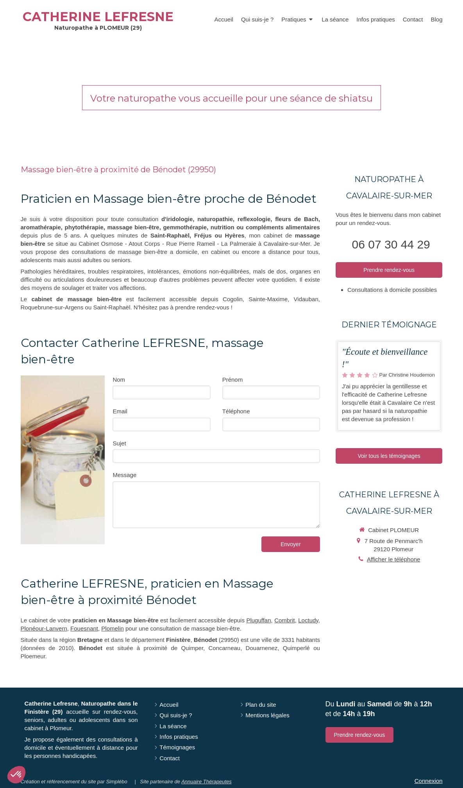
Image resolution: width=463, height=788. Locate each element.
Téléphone (236, 411)
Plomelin (112, 628)
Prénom (232, 379)
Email (120, 411)
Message (124, 475)
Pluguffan (258, 620)
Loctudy (308, 620)
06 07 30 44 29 (391, 244)
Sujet (119, 443)
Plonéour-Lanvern (44, 628)
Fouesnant (84, 628)
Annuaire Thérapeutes (206, 781)
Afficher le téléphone (393, 559)
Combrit (284, 620)
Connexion (429, 780)
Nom (119, 379)
